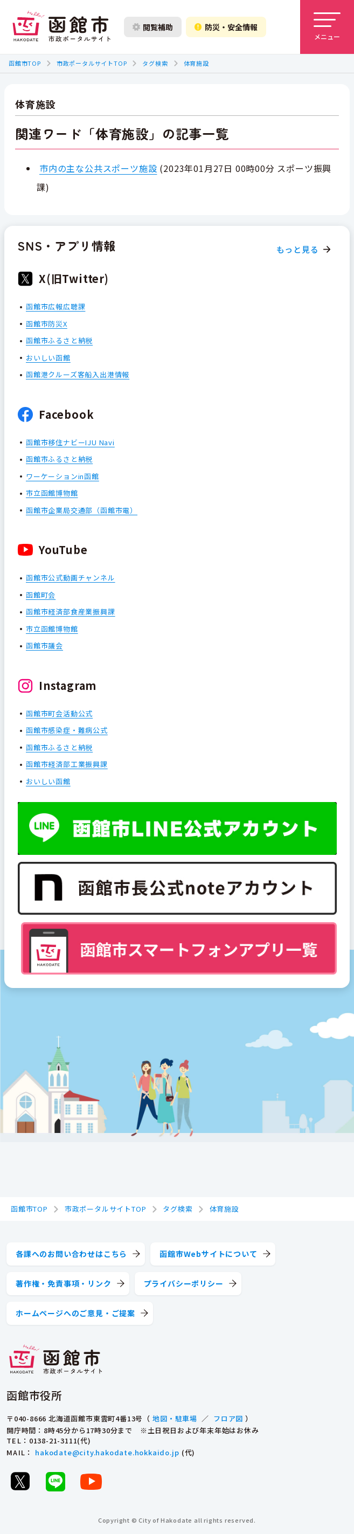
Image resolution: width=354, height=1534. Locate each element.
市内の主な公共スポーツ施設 (98, 168)
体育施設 (196, 63)
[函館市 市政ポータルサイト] (61, 27)
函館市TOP (25, 63)
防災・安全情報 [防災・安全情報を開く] (226, 27)
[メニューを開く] (327, 27)
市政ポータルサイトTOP (92, 63)
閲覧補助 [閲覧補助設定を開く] (153, 27)
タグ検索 (155, 63)
